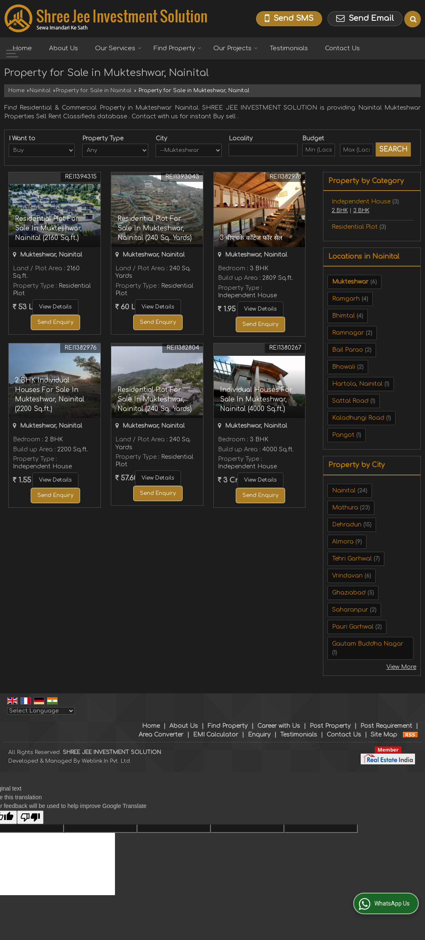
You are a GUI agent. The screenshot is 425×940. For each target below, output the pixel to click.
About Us (63, 48)
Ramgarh (346, 299)
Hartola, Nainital (357, 384)
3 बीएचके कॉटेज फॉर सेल (251, 238)
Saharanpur (350, 610)
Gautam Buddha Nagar (367, 644)
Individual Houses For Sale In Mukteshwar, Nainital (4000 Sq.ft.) (256, 399)
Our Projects (235, 48)
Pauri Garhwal (353, 627)
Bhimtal (343, 316)
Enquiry (259, 735)
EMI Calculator (215, 735)
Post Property (330, 726)
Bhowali (343, 367)
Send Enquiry (55, 322)
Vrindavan (347, 576)
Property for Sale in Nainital (94, 90)
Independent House (361, 201)
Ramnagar (348, 333)
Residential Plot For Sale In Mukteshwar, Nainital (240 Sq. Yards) (154, 228)
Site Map (384, 735)
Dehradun (346, 524)
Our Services (118, 48)
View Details (55, 307)
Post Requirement (386, 726)
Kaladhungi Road (358, 418)
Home (22, 48)
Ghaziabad (349, 593)
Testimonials (289, 48)
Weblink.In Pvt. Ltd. (106, 761)
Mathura (345, 507)
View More (401, 667)
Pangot (343, 435)
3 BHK (361, 210)
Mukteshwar (350, 282)
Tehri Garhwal (352, 559)
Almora (343, 542)
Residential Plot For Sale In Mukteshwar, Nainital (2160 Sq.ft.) (48, 228)
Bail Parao (347, 350)
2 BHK (340, 210)
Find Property (177, 48)
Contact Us (342, 48)
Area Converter (161, 735)
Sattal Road (350, 401)
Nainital (40, 90)
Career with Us (278, 726)
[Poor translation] (30, 817)
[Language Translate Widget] (41, 711)
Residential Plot (355, 227)
